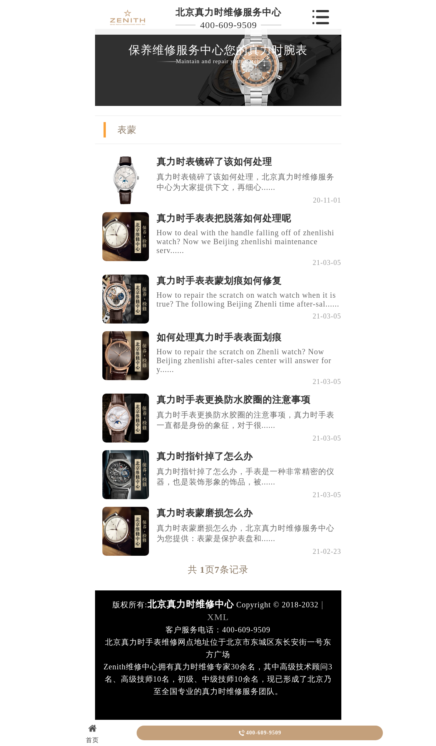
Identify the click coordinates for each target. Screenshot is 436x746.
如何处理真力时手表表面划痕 (219, 337)
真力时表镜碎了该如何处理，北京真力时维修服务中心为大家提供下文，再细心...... (245, 182)
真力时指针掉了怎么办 (205, 456)
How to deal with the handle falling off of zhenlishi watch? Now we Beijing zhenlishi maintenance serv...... (245, 241)
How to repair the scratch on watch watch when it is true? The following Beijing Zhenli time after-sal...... (248, 299)
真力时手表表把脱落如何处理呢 (224, 218)
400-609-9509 (228, 25)
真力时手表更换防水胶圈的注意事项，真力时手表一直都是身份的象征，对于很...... (245, 420)
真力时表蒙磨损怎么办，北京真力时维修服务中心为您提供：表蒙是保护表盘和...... (245, 533)
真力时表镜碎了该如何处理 (214, 162)
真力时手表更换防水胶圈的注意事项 (234, 400)
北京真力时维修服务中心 (228, 12)
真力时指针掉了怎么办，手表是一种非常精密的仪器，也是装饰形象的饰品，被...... (245, 476)
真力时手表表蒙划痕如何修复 (219, 281)
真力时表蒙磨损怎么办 (205, 513)
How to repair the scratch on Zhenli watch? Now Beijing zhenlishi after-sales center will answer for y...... (244, 360)
